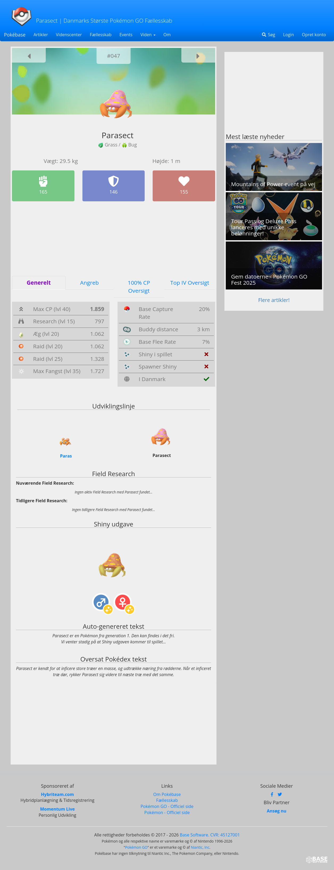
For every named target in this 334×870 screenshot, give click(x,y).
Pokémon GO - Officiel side (166, 806)
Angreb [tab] (89, 282)
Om (167, 35)
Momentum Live (57, 809)
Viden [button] (147, 35)
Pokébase (15, 34)
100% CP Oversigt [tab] (139, 286)
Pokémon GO (136, 846)
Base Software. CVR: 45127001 (210, 835)
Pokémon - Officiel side (167, 812)
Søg (268, 35)
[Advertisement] (113, 238)
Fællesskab (100, 35)
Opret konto (314, 35)
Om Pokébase (167, 794)
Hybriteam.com (57, 794)
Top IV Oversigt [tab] (189, 282)
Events (125, 35)
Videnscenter (69, 35)
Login (288, 35)
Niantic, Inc (200, 846)
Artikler (41, 35)
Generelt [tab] (39, 282)
